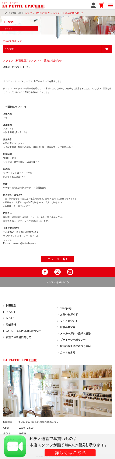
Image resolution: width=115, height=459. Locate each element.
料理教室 (11, 305)
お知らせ (16, 12)
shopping (66, 308)
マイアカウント (69, 320)
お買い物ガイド (69, 314)
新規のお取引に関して (18, 337)
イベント (11, 311)
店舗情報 (11, 324)
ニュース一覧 (57, 259)
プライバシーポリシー (73, 339)
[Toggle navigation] (110, 4)
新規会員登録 (67, 327)
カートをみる (67, 352)
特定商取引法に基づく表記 (75, 346)
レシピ (9, 318)
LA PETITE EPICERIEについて (23, 330)
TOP (5, 12)
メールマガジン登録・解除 (75, 333)
